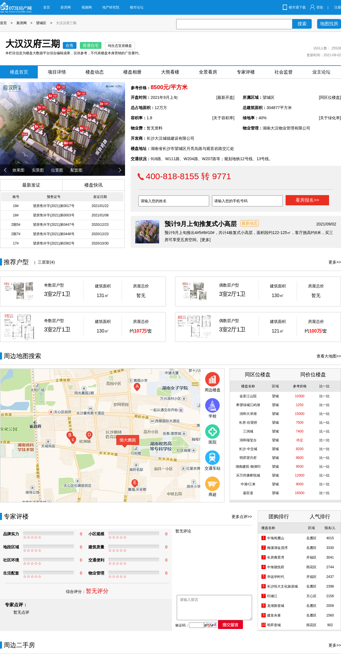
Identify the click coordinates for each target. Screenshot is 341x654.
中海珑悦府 (275, 567)
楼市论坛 (137, 7)
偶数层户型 (229, 285)
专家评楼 (246, 72)
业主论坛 (321, 72)
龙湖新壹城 (275, 606)
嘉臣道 (248, 493)
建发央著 (274, 615)
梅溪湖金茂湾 (277, 548)
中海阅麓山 (275, 538)
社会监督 (284, 72)
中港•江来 (248, 484)
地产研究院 (110, 7)
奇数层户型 (54, 285)
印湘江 (272, 596)
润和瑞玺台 (248, 440)
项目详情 (57, 72)
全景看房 (208, 72)
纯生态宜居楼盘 (120, 46)
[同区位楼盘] (330, 97)
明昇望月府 (248, 458)
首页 (46, 7)
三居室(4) (46, 262)
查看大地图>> (329, 356)
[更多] (205, 239)
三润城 (248, 431)
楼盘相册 (132, 72)
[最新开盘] (225, 97)
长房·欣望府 (248, 423)
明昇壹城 (274, 625)
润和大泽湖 (248, 414)
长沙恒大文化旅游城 (282, 586)
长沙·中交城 (248, 449)
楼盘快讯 (93, 185)
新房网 (66, 7)
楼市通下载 (297, 7)
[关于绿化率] (330, 118)
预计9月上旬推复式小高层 (201, 223)
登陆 (319, 7)
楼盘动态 (95, 72)
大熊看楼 (170, 72)
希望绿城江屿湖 (248, 405)
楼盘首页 (19, 72)
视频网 (87, 7)
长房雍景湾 (275, 557)
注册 (337, 7)
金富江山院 (248, 396)
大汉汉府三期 (66, 23)
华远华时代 (275, 577)
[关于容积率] (223, 118)
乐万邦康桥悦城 (248, 475)
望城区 (41, 23)
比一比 (324, 396)
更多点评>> (242, 516)
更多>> (334, 262)
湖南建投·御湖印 (248, 467)
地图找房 (329, 23)
